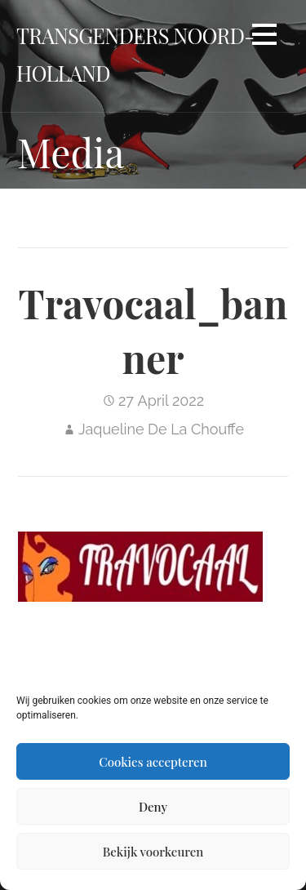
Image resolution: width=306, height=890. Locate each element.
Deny (153, 807)
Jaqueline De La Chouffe (161, 429)
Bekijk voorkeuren (153, 851)
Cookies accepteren (152, 762)
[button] (264, 37)
